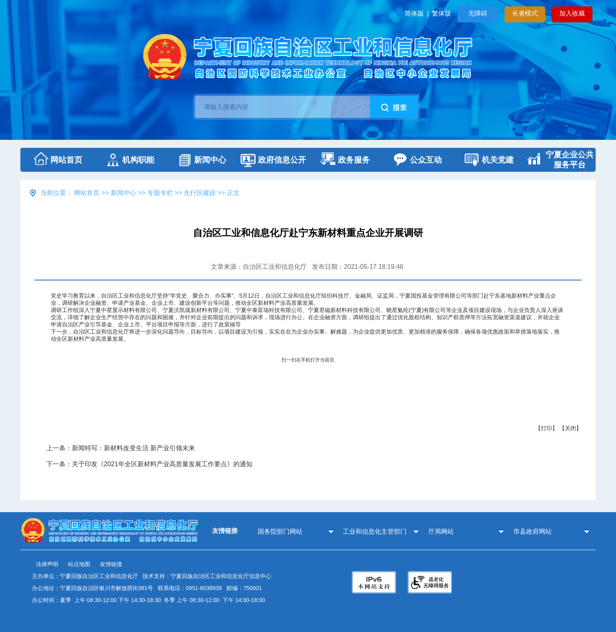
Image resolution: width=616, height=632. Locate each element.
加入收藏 (572, 13)
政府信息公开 (272, 160)
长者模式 (525, 13)
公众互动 (416, 160)
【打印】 (546, 428)
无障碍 (477, 13)
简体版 (414, 13)
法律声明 (47, 564)
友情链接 (111, 564)
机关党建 (488, 160)
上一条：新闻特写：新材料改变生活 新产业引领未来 (120, 448)
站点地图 (79, 564)
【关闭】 (570, 428)
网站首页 (56, 160)
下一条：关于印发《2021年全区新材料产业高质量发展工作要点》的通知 (149, 464)
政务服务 (344, 160)
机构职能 (128, 160)
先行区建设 (200, 192)
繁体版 (441, 13)
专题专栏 (160, 192)
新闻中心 (200, 160)
